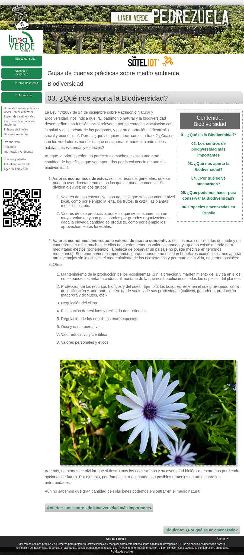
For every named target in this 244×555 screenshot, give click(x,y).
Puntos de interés (26, 83)
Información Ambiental (18, 151)
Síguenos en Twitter (13, 180)
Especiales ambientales (19, 116)
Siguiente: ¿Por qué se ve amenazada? (202, 530)
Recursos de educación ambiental (19, 123)
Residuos (10, 146)
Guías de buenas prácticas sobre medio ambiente (21, 110)
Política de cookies (122, 551)
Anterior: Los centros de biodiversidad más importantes (99, 508)
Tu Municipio (23, 95)
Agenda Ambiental (16, 169)
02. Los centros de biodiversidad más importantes (208, 149)
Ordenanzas (12, 141)
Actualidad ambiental (17, 164)
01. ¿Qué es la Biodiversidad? (208, 135)
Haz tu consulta (25, 58)
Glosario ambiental (16, 134)
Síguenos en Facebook (4, 180)
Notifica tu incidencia (21, 72)
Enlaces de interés (16, 129)
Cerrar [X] (223, 538)
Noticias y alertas (15, 159)
